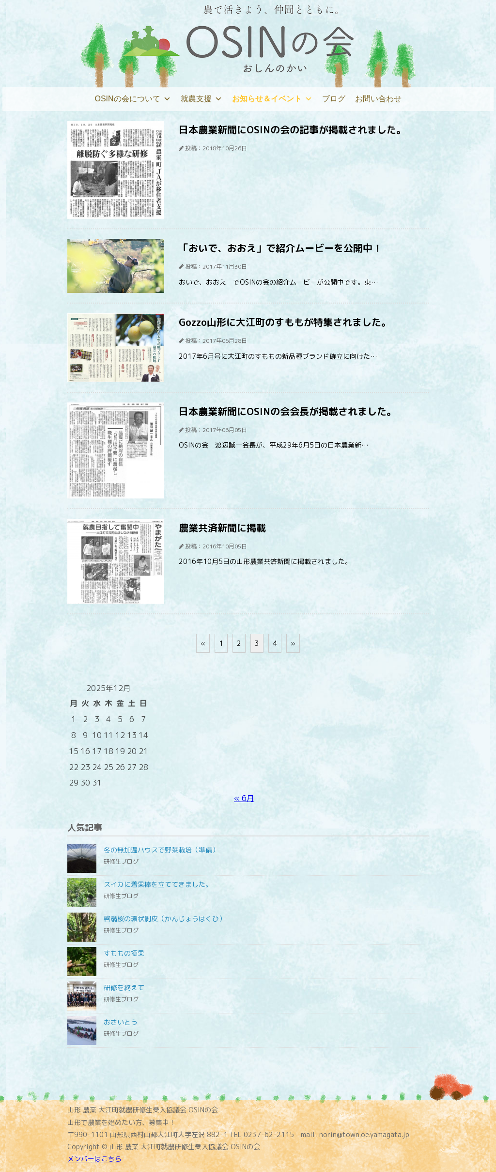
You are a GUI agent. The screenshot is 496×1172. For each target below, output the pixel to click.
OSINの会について (132, 99)
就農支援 (201, 99)
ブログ (333, 99)
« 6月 (244, 798)
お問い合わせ (378, 99)
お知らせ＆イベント (272, 99)
